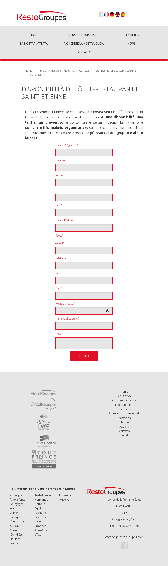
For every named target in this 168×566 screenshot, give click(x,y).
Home (35, 35)
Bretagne (15, 517)
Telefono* (61, 258)
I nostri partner (124, 405)
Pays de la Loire (41, 519)
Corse (13, 530)
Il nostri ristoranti (83, 35)
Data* (58, 289)
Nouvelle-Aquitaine (63, 71)
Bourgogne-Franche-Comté (17, 508)
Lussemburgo (67, 495)
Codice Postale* (64, 221)
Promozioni (124, 418)
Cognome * (62, 160)
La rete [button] (133, 35)
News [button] (133, 43)
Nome (59, 175)
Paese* (59, 236)
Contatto (83, 52)
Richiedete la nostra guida (84, 43)
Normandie (42, 499)
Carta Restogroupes (124, 400)
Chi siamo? (124, 396)
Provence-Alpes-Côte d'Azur (41, 530)
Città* (58, 206)
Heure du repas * (65, 304)
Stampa (124, 422)
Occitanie (41, 512)
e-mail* (59, 243)
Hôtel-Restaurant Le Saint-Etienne (115, 71)
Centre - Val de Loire (17, 524)
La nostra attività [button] (35, 43)
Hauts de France (15, 541)
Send (84, 356)
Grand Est (16, 534)
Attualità (124, 426)
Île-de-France (43, 495)
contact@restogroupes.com (124, 537)
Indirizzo (60, 190)
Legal (124, 435)
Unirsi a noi (124, 409)
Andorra (64, 499)
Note (58, 334)
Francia (41, 71)
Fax (57, 274)
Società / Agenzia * (66, 145)
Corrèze (84, 71)
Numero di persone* (67, 319)
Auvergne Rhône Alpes (17, 497)
